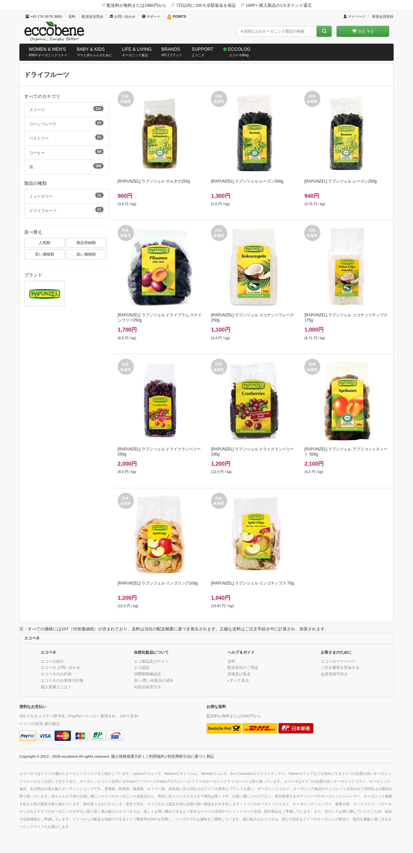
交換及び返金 (239, 674)
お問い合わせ (123, 16)
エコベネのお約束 (56, 674)
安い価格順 (44, 254)
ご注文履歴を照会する (340, 667)
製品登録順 (86, 242)
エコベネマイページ (338, 661)
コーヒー (66, 152)
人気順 (44, 242)
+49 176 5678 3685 (43, 16)
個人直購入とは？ (56, 687)
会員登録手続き (334, 674)
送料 (72, 16)
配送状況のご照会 (242, 667)
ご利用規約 (155, 756)
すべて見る (239, 680)
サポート (151, 16)
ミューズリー (66, 195)
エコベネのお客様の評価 (62, 680)
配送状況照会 (92, 16)
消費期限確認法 (147, 674)
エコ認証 (141, 667)
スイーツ (66, 109)
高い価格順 (86, 254)
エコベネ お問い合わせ (60, 667)
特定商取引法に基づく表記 (190, 756)
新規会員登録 (382, 16)
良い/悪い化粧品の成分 (154, 680)
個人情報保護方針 (126, 756)
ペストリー (66, 137)
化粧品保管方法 (147, 687)
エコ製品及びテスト (151, 661)
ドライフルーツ (66, 210)
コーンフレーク (66, 123)
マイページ (354, 16)
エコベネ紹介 (52, 661)
